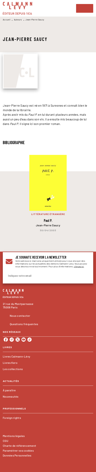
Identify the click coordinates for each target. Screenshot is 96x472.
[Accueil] (17, 8)
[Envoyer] (86, 276)
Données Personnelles (17, 455)
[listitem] (6, 340)
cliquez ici (79, 266)
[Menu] (84, 8)
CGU (5, 440)
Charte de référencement (19, 445)
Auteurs (18, 19)
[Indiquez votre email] (44, 276)
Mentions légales (14, 436)
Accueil (6, 19)
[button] (48, 356)
